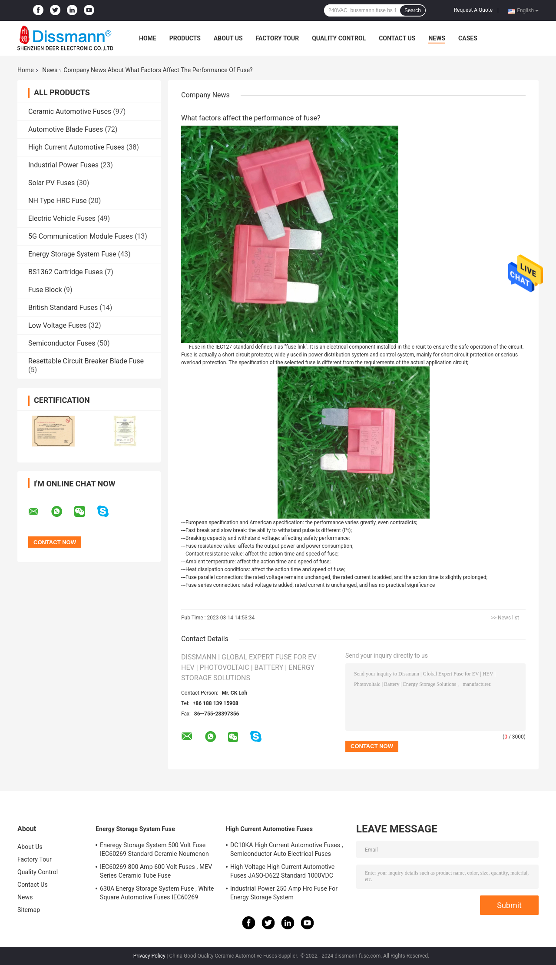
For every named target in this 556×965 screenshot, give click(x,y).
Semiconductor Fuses (62, 343)
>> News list (505, 618)
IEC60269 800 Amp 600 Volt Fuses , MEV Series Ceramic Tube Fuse (156, 871)
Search (412, 10)
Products (185, 38)
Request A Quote (473, 10)
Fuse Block (45, 290)
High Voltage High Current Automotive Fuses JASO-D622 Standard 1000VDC (282, 871)
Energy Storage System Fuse (72, 254)
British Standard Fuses (63, 307)
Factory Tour (277, 38)
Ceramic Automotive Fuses (69, 111)
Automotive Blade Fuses (65, 129)
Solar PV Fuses (51, 183)
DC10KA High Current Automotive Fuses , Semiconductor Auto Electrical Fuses (286, 849)
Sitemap (28, 909)
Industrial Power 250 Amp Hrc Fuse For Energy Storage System (284, 893)
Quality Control (339, 38)
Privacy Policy (149, 956)
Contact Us (397, 38)
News (436, 38)
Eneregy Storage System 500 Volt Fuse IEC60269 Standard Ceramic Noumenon (154, 849)
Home (147, 38)
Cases (467, 38)
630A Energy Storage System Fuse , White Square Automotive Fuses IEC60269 (157, 893)
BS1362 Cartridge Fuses (65, 272)
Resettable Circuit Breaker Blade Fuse (86, 361)
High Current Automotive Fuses (76, 147)
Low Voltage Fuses (57, 325)
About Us (228, 38)
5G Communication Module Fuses (80, 236)
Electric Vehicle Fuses (62, 218)
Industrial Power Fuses (63, 165)
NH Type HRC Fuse (57, 200)
